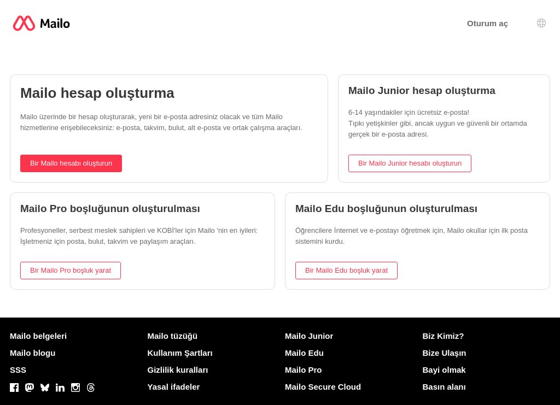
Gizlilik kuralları (178, 369)
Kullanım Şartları (180, 352)
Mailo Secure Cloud (323, 386)
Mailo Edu (304, 352)
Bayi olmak (444, 369)
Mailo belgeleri (38, 336)
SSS (18, 369)
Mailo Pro (303, 369)
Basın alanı (444, 386)
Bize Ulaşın (444, 352)
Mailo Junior (309, 336)
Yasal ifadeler (174, 386)
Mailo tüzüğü (173, 336)
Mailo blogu (32, 352)
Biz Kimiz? (443, 336)
